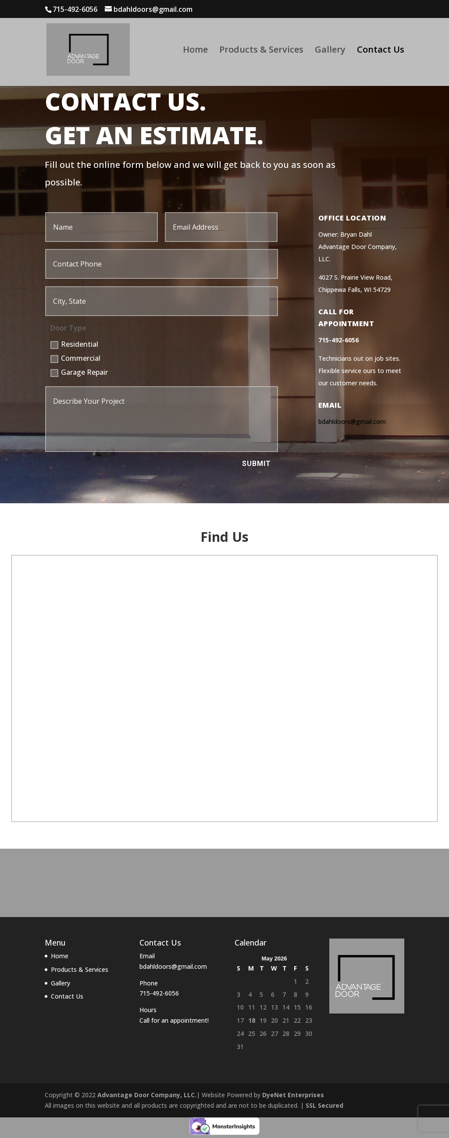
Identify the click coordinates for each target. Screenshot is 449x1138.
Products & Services (261, 50)
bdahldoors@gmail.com (352, 421)
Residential (74, 344)
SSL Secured (324, 1105)
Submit (256, 463)
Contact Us (380, 50)
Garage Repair (79, 372)
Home (195, 50)
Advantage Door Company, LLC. (146, 1095)
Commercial (75, 358)
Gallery (330, 50)
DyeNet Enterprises (293, 1095)
